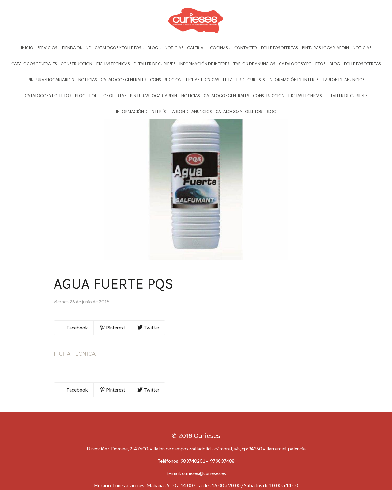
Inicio (27, 48)
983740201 (192, 478)
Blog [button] (154, 48)
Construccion (76, 64)
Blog (335, 64)
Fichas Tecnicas (113, 64)
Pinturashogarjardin (325, 48)
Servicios (47, 48)
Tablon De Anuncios (254, 64)
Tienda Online (76, 48)
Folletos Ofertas (279, 48)
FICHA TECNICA (75, 371)
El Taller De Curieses (154, 64)
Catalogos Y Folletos (302, 64)
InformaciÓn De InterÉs (204, 64)
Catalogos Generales (34, 64)
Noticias (174, 48)
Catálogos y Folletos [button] (119, 48)
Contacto (245, 48)
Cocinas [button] (220, 48)
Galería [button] (196, 48)
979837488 (222, 478)
